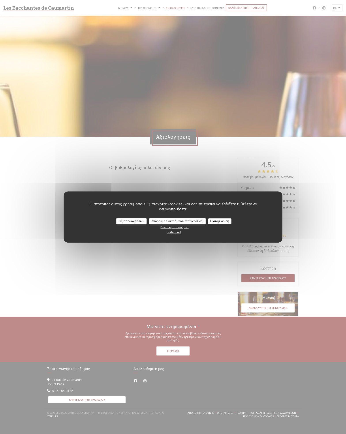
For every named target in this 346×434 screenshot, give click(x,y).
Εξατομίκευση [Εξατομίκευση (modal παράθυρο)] (219, 221)
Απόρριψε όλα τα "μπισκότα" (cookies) (177, 221)
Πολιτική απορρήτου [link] (174, 227)
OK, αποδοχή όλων (131, 221)
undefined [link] (174, 232)
